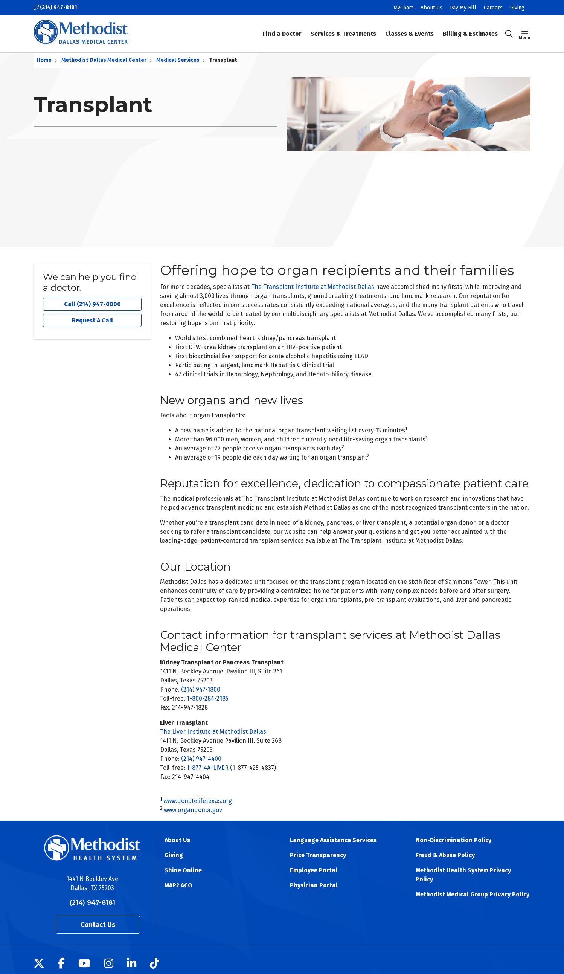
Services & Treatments (343, 28)
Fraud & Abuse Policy (445, 855)
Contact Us (98, 925)
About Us (431, 8)
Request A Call (92, 320)
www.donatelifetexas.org (197, 801)
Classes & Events (409, 28)
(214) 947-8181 (55, 7)
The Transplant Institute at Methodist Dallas (312, 286)
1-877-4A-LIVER (208, 767)
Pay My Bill (463, 8)
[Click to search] (509, 34)
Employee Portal (313, 870)
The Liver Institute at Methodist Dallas (213, 731)
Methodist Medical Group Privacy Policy (472, 894)
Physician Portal (314, 885)
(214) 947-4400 (201, 758)
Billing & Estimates (470, 28)
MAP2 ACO (178, 885)
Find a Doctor (282, 28)
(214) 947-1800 (200, 689)
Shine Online (183, 870)
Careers (493, 8)
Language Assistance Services (333, 840)
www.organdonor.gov (193, 810)
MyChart (403, 8)
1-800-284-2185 (208, 698)
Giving (517, 8)
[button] (524, 34)
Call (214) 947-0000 (92, 304)
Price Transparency (318, 855)
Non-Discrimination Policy (453, 840)
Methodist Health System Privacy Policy (463, 875)
